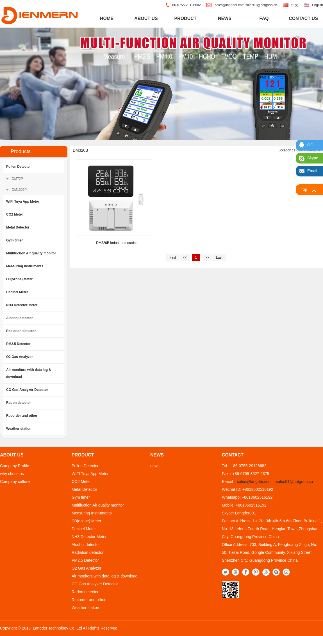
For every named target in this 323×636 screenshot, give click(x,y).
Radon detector (18, 403)
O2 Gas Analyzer (19, 357)
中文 (294, 5)
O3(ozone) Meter (19, 279)
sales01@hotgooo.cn (294, 481)
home (106, 18)
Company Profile (14, 465)
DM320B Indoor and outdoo (116, 243)
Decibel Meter (17, 292)
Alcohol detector (19, 318)
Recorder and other (21, 416)
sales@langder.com (254, 481)
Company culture (15, 481)
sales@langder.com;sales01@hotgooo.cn (246, 5)
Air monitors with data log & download (28, 373)
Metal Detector (17, 227)
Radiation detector (21, 331)
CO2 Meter (14, 214)
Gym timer (14, 240)
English (317, 5)
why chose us (12, 473)
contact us (303, 18)
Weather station (18, 429)
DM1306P (19, 190)
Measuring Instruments (24, 266)
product (185, 18)
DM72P (17, 179)
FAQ (264, 18)
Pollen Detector (18, 167)
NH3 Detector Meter (21, 305)
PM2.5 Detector (18, 344)
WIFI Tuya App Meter (22, 201)
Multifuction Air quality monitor (31, 253)
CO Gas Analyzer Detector (27, 390)
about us (146, 18)
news (224, 18)
